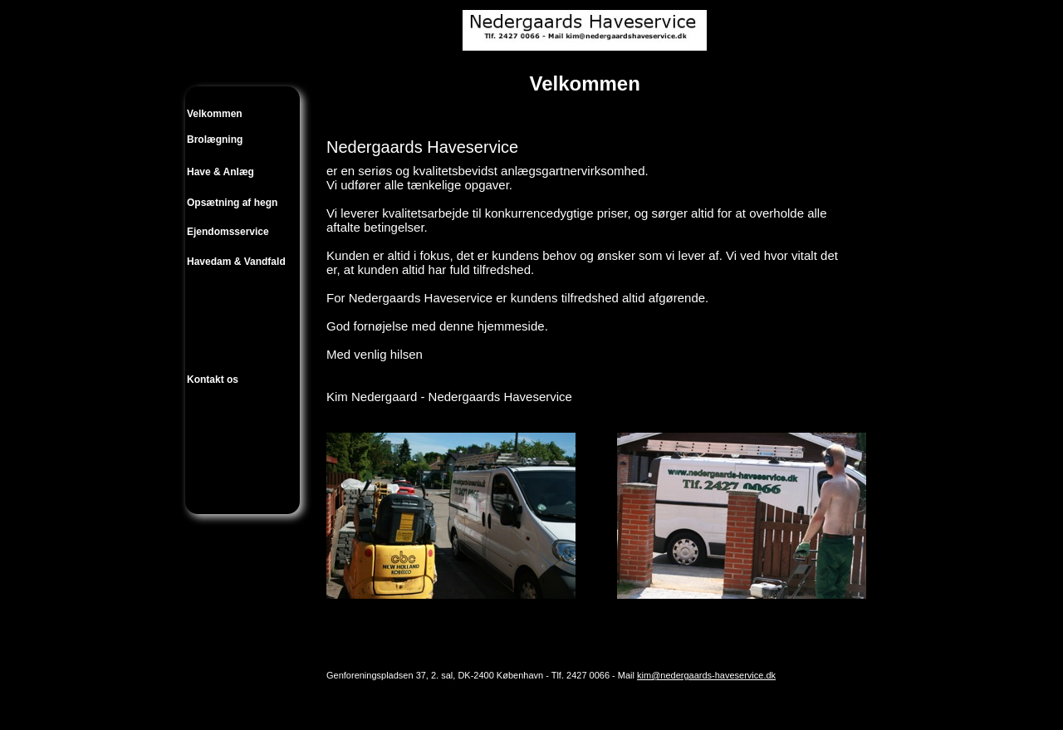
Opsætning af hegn (232, 202)
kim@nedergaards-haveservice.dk (706, 675)
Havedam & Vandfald (236, 261)
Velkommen (214, 114)
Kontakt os (212, 379)
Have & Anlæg (220, 172)
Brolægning (214, 139)
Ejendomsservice (228, 232)
